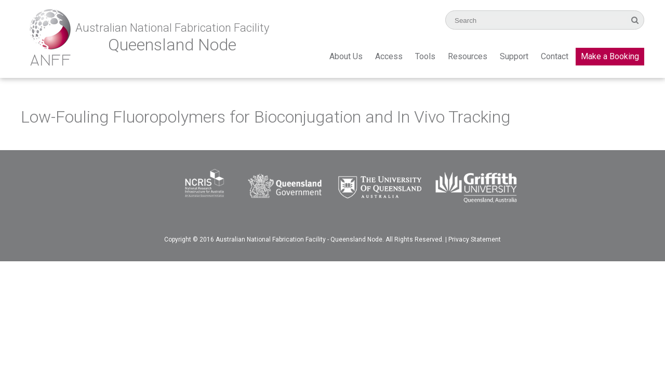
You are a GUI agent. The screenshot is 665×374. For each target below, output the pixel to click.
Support (514, 56)
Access (389, 56)
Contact (554, 56)
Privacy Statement (474, 239)
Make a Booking (610, 56)
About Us (346, 56)
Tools (425, 56)
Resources (467, 56)
